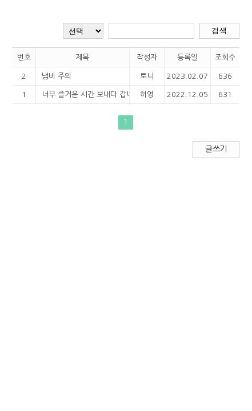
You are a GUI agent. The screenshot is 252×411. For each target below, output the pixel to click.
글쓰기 (215, 149)
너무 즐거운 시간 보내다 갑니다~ (81, 94)
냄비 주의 (56, 76)
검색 (219, 30)
